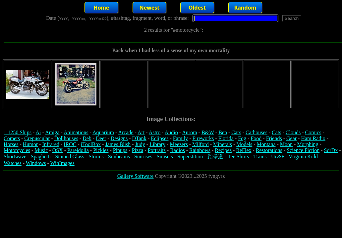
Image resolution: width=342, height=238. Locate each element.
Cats (276, 132)
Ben (222, 132)
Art (141, 132)
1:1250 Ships (17, 132)
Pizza (137, 150)
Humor (30, 144)
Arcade (125, 132)
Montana (266, 144)
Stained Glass (70, 156)
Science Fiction (303, 150)
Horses (11, 144)
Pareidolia (78, 150)
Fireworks (203, 138)
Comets (12, 138)
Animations (76, 132)
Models (244, 144)
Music (41, 150)
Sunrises (143, 156)
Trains (259, 156)
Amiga (52, 132)
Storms (95, 156)
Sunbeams (119, 156)
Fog (242, 138)
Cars (236, 132)
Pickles (100, 150)
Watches (13, 163)
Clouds (293, 132)
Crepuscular (37, 138)
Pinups (120, 150)
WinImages (62, 163)
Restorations (269, 150)
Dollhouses (66, 138)
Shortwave (15, 156)
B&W (207, 132)
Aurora (189, 132)
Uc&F (277, 156)
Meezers (179, 144)
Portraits (157, 150)
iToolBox (91, 144)
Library (157, 144)
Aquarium (103, 132)
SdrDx (331, 150)
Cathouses (256, 132)
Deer (101, 138)
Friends (274, 138)
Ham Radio (313, 138)
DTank (139, 138)
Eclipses (159, 138)
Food (256, 138)
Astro (155, 132)
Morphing (307, 144)
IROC (70, 144)
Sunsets (165, 156)
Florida (226, 138)
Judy (140, 144)
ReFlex (243, 150)
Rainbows (199, 150)
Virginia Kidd (303, 156)
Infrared (50, 144)
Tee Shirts (238, 156)
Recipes (223, 150)
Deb (87, 138)
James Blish (118, 144)
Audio (171, 132)
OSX (57, 150)
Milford (200, 144)
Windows (36, 163)
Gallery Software (135, 176)
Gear (291, 138)
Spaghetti (41, 156)
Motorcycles (17, 150)
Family (180, 138)
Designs (119, 138)
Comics (313, 132)
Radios (177, 150)
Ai (38, 132)
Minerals (222, 144)
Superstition (190, 156)
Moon (286, 144)
